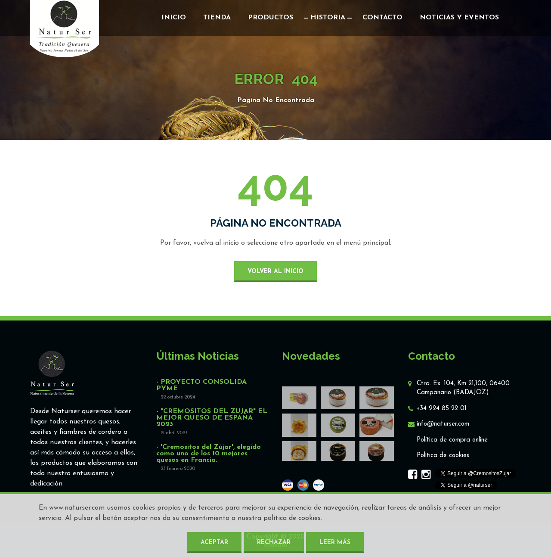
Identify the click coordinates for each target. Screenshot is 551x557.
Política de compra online (452, 440)
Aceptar (214, 542)
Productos (270, 17)
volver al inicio (275, 271)
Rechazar (274, 542)
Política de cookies (443, 455)
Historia (327, 17)
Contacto (382, 17)
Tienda (217, 17)
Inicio (173, 17)
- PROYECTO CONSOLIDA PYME (201, 385)
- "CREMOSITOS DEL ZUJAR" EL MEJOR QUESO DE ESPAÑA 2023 (211, 418)
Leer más (334, 542)
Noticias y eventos (459, 17)
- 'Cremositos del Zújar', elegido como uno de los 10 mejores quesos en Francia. (208, 454)
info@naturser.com (443, 424)
